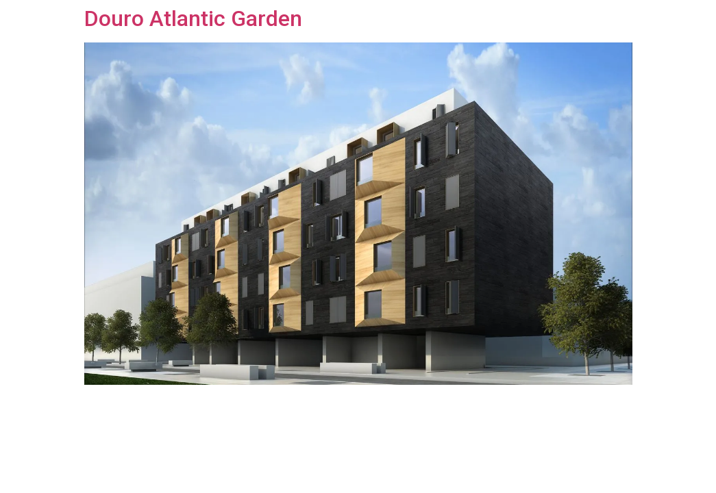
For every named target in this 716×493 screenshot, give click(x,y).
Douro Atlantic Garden (193, 18)
